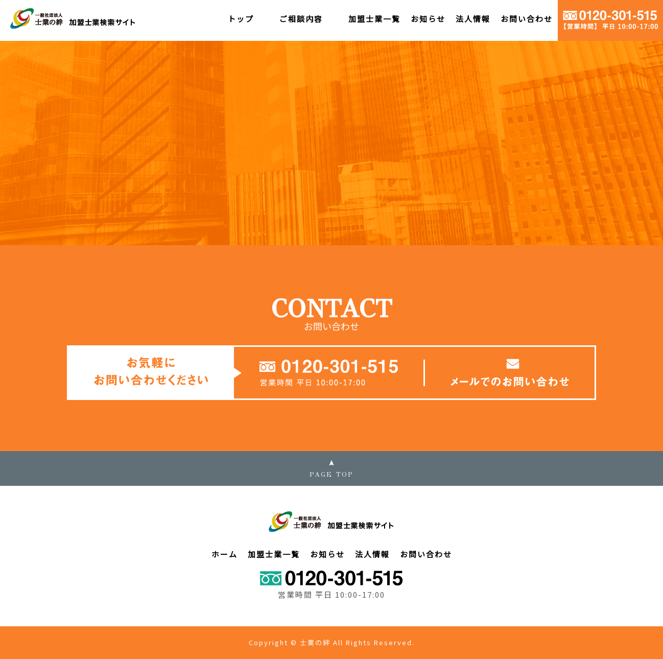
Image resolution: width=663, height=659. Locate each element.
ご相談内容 (301, 18)
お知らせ (428, 18)
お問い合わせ (527, 18)
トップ (241, 18)
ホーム (224, 554)
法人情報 (473, 18)
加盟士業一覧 (374, 18)
